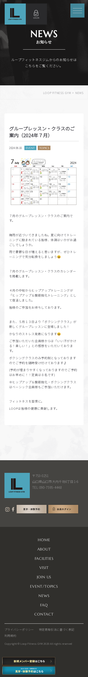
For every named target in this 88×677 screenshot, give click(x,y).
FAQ (44, 605)
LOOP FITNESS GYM (57, 93)
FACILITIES (44, 558)
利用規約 (10, 635)
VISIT (44, 567)
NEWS (43, 595)
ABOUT (44, 549)
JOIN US (44, 577)
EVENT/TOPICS (44, 586)
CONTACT (44, 614)
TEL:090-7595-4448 (47, 487)
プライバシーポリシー (19, 629)
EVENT (30, 148)
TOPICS (44, 148)
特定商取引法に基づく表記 (56, 629)
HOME (44, 539)
